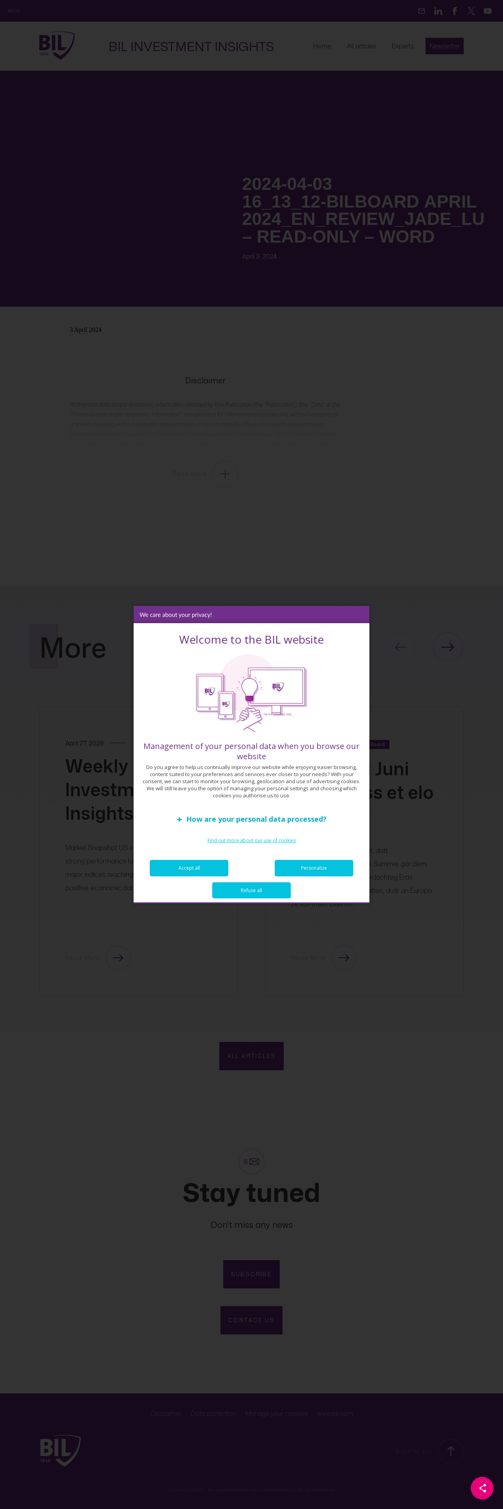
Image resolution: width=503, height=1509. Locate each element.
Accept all (189, 868)
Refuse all (251, 890)
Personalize (314, 868)
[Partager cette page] (482, 1488)
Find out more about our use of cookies (251, 840)
